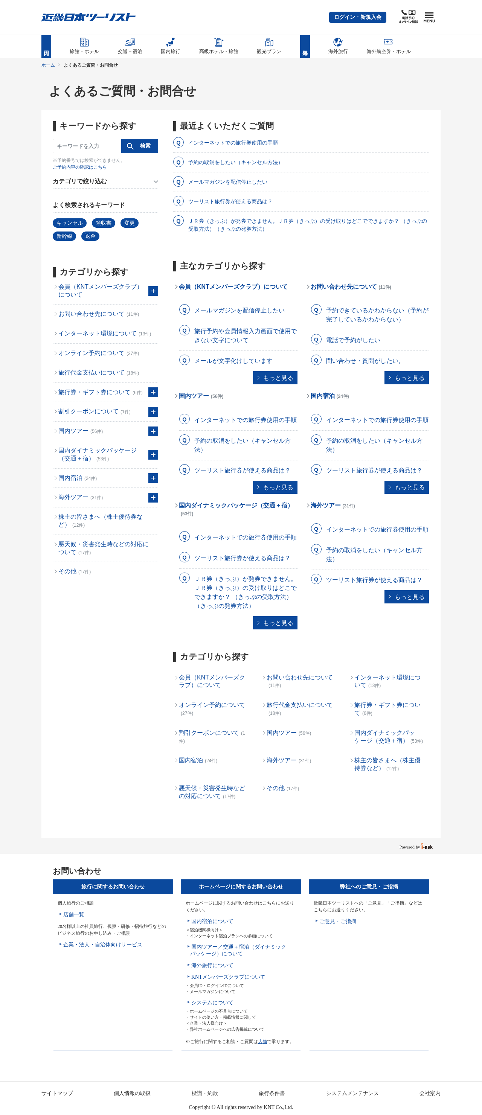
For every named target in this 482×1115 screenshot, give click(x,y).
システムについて (212, 1002)
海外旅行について (212, 965)
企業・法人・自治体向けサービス (102, 944)
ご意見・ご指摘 (337, 921)
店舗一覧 (73, 914)
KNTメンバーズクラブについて (228, 977)
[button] (357, 17)
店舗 (262, 1041)
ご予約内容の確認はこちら (80, 167)
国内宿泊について (212, 921)
